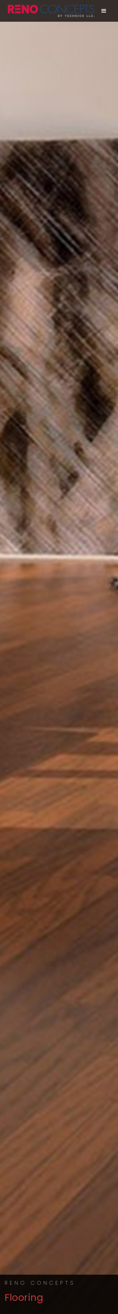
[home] (49, 11)
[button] (104, 11)
